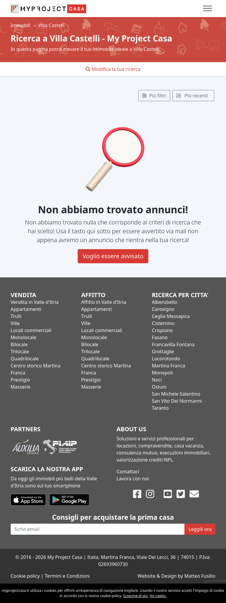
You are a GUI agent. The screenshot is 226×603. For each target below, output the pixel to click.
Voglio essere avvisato (113, 256)
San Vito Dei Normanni (177, 401)
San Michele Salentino (176, 394)
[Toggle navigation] (207, 8)
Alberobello (164, 302)
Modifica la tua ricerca (113, 69)
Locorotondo (166, 358)
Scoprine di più (135, 595)
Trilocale (20, 351)
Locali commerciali (31, 330)
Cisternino (163, 323)
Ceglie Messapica (171, 316)
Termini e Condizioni (67, 576)
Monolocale (23, 337)
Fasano (160, 337)
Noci (157, 380)
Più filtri (154, 95)
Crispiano (162, 330)
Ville (15, 323)
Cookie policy (25, 576)
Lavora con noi (133, 478)
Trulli (16, 316)
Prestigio (20, 380)
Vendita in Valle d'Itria (35, 302)
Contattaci (128, 471)
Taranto (160, 408)
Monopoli (162, 372)
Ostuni (159, 387)
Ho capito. (157, 595)
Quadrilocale (25, 358)
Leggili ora (200, 529)
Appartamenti (26, 309)
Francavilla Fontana (173, 344)
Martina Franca (168, 365)
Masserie (21, 387)
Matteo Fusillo (199, 576)
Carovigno (163, 309)
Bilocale (19, 344)
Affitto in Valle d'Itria (103, 302)
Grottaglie (163, 351)
